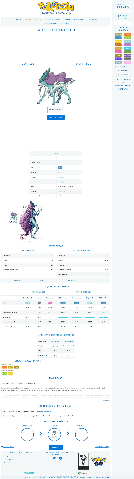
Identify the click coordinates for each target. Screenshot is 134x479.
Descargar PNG (55, 117)
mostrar (60, 109)
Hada (127, 62)
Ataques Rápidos (123, 70)
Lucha (118, 45)
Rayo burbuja (76, 298)
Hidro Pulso (103, 298)
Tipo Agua (12, 416)
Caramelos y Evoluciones (123, 89)
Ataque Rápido (55, 346)
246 (83, 64)
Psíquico (50, 303)
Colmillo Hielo (28, 298)
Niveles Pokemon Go (123, 81)
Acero (118, 62)
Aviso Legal (7, 462)
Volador (127, 48)
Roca (16, 367)
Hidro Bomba (63, 298)
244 (28, 64)
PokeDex (18, 19)
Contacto (7, 456)
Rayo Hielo (90, 298)
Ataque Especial (68, 346)
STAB (10, 326)
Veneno (127, 45)
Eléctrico (10, 374)
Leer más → (106, 400)
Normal (118, 34)
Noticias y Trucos (53, 19)
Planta (4, 374)
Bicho (127, 52)
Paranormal (50, 298)
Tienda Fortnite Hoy (34, 19)
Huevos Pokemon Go (123, 85)
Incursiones (92, 19)
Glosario (65, 24)
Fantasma (127, 55)
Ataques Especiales (123, 75)
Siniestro (39, 303)
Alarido (39, 298)
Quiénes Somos (8, 459)
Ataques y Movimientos (74, 19)
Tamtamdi (31, 241)
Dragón (118, 59)
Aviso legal (103, 477)
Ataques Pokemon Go (123, 66)
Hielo (27, 303)
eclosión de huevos (44, 411)
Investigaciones (51, 24)
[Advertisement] (55, 47)
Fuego (4, 367)
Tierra (10, 367)
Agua (60, 167)
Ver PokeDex (55, 447)
